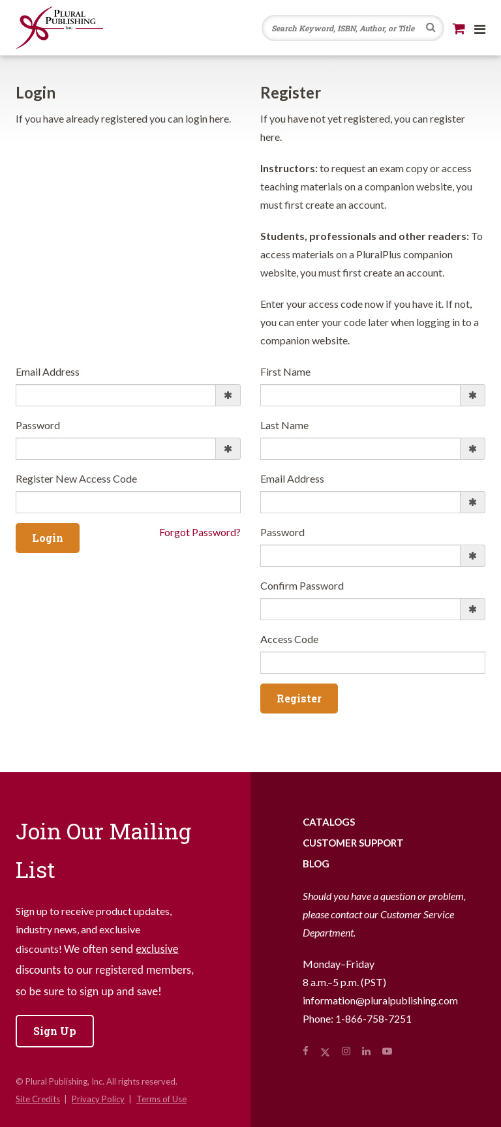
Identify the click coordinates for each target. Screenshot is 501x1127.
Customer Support (353, 843)
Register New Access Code (76, 478)
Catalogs (329, 822)
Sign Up (54, 1031)
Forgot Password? (200, 532)
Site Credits (38, 1099)
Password (38, 425)
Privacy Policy (98, 1099)
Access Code (289, 639)
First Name (285, 371)
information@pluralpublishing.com (380, 1000)
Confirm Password (302, 585)
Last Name (284, 425)
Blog (316, 863)
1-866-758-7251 (373, 1018)
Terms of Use (161, 1099)
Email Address (48, 371)
